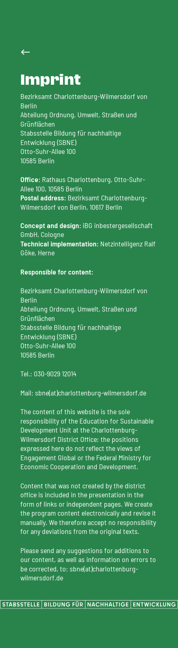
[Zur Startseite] (25, 52)
